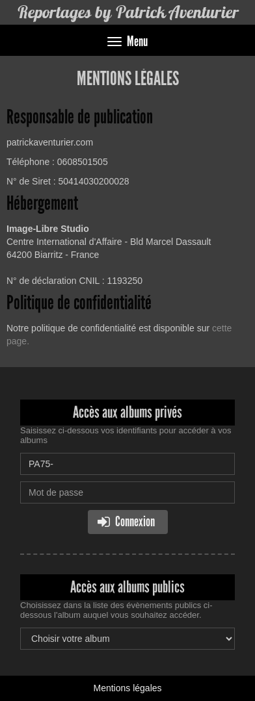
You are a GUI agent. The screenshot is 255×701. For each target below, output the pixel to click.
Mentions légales (127, 688)
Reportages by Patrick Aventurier (128, 12)
